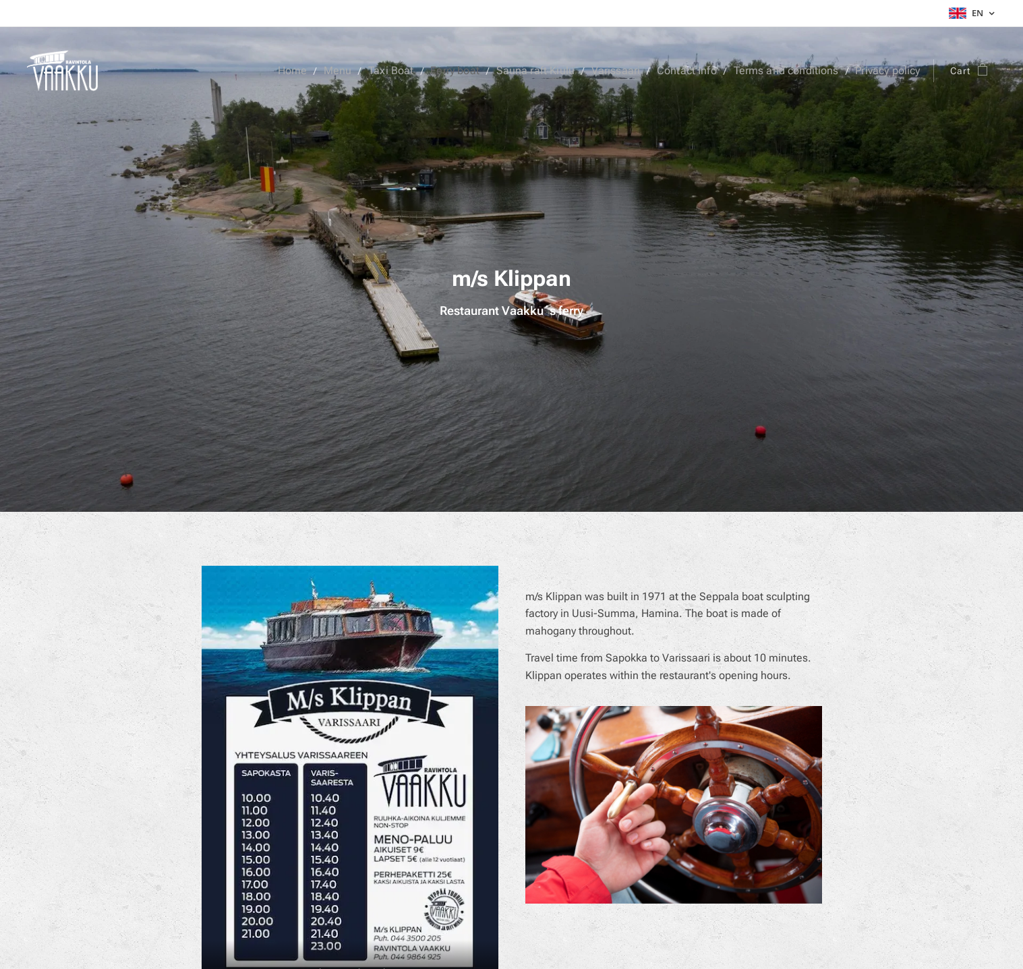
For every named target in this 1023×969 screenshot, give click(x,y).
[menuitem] (324, 71)
